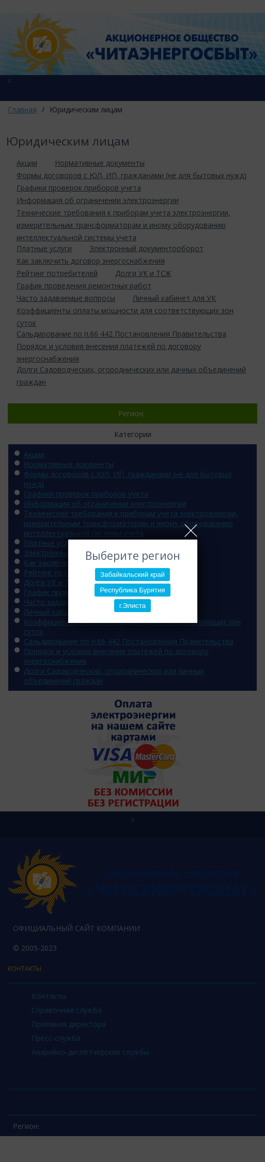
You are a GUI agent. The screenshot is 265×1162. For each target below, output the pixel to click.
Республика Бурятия (132, 590)
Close (190, 530)
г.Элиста (132, 605)
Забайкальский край (132, 574)
